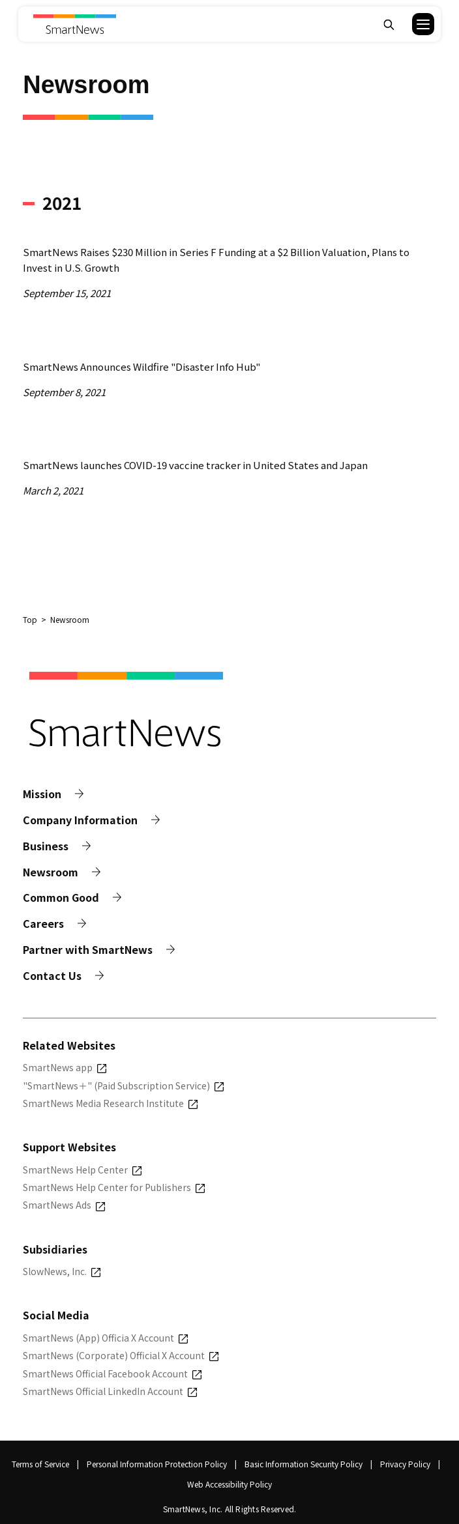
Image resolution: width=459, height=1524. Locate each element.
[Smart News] (74, 24)
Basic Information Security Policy (303, 1463)
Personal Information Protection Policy (157, 1463)
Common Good (61, 897)
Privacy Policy (405, 1463)
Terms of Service (40, 1463)
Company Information (80, 820)
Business (45, 846)
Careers (43, 923)
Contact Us (52, 976)
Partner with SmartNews (88, 949)
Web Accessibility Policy (229, 1483)
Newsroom (50, 872)
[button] (415, 24)
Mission (42, 794)
